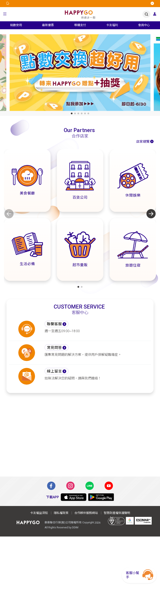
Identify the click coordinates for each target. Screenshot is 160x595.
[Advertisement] (80, 437)
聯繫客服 (54, 324)
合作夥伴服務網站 (86, 513)
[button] (4, 14)
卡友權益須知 (39, 513)
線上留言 (54, 371)
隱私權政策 (61, 513)
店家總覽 (143, 142)
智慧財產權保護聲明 (117, 513)
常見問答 (54, 348)
